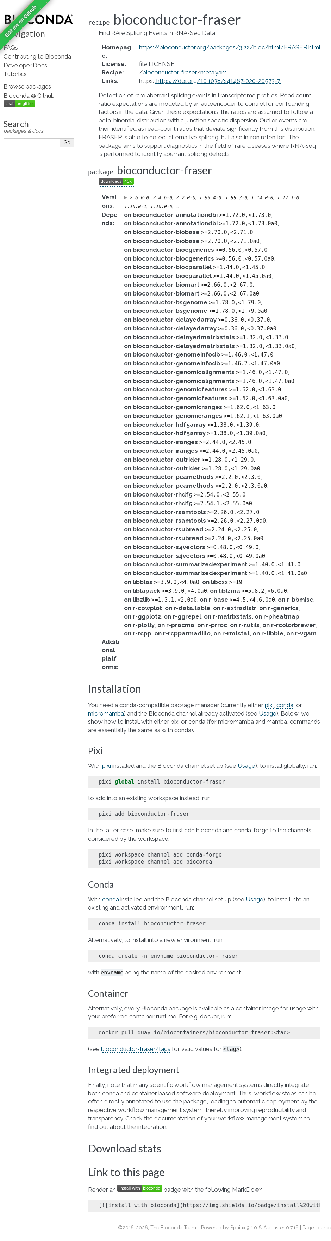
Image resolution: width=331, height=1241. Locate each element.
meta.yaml (214, 72)
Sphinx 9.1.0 (243, 1227)
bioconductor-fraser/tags (135, 1048)
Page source (316, 1227)
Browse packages (27, 86)
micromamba (106, 713)
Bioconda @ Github (29, 95)
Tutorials (15, 74)
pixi (269, 704)
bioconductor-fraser (170, 72)
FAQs (11, 47)
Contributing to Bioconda (37, 56)
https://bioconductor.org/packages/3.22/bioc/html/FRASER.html (229, 47)
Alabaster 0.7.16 (281, 1227)
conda (284, 704)
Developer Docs (25, 65)
